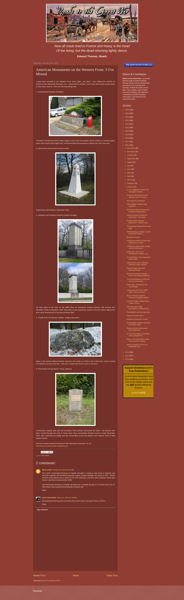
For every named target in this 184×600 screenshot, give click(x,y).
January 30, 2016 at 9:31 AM (63, 470)
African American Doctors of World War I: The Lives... (137, 216)
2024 (127, 117)
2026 (127, 110)
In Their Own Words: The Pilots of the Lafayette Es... (138, 335)
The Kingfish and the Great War (138, 312)
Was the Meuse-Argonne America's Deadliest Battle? (138, 296)
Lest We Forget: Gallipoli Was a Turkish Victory (138, 302)
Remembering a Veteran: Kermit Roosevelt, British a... (138, 233)
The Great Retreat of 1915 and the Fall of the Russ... (138, 280)
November (131, 152)
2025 (127, 113)
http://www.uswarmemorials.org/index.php (52, 446)
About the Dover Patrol (135, 316)
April (129, 176)
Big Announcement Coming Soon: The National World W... (139, 275)
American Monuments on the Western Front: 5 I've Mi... (137, 196)
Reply (44, 490)
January (130, 187)
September (131, 159)
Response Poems (133, 237)
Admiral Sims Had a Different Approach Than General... (137, 264)
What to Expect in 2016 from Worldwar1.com (137, 346)
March (129, 180)
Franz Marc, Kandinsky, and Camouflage (137, 286)
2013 (127, 359)
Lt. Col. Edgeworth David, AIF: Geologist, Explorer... (138, 191)
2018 (127, 138)
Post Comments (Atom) (51, 581)
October (130, 155)
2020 (127, 131)
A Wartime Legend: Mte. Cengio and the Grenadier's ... (138, 247)
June (129, 169)
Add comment (42, 510)
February (130, 183)
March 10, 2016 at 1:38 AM (67, 498)
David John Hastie (49, 498)
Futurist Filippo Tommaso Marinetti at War (136, 269)
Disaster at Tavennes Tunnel (137, 319)
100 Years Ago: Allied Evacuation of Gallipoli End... (138, 308)
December (131, 148)
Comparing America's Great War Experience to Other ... (138, 242)
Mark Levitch (47, 470)
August (130, 162)
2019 (127, 134)
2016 (127, 145)
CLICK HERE (139, 393)
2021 (127, 127)
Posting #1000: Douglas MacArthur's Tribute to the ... (138, 222)
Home (76, 575)
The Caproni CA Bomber (136, 201)
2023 (127, 120)
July (128, 166)
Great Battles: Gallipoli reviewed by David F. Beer (138, 324)
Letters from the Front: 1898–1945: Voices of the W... (137, 291)
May (129, 173)
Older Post (112, 575)
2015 (127, 352)
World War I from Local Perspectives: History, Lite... (138, 253)
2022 (127, 124)
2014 (127, 356)
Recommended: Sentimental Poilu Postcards (137, 329)
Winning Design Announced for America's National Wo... (138, 211)
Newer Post (39, 575)
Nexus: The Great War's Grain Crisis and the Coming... (138, 340)
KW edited (45, 455)
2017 (127, 141)
